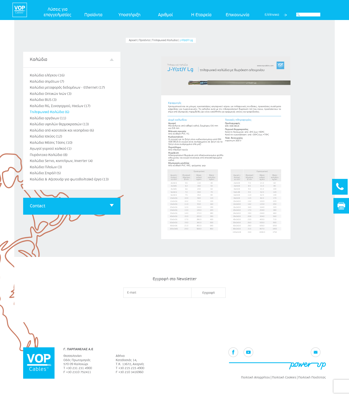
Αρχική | (134, 40)
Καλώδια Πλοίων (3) (46, 167)
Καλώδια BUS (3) (43, 100)
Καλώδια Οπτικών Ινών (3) (50, 94)
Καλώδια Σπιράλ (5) (45, 173)
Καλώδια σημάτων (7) (47, 81)
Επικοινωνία (237, 15)
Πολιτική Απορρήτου (255, 377)
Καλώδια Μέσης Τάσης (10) (51, 142)
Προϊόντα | (145, 40)
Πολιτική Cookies (284, 377)
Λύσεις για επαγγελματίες (57, 12)
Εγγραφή (208, 293)
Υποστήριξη (129, 15)
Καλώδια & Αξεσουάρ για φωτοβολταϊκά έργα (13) (69, 179)
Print (341, 206)
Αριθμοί (165, 15)
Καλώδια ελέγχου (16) (47, 75)
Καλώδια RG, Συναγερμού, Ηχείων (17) (60, 106)
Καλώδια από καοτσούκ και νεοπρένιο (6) (62, 130)
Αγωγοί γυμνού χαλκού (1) (50, 148)
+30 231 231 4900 (79, 368)
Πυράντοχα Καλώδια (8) (48, 155)
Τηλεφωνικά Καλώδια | (166, 40)
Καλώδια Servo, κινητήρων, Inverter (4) (61, 161)
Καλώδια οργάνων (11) (48, 118)
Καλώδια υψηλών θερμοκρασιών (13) (59, 124)
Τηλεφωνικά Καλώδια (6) (49, 112)
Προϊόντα (93, 15)
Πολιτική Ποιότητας (312, 377)
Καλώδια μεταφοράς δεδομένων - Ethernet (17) (67, 87)
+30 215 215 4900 (131, 368)
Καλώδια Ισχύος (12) (46, 136)
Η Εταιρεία (201, 15)
